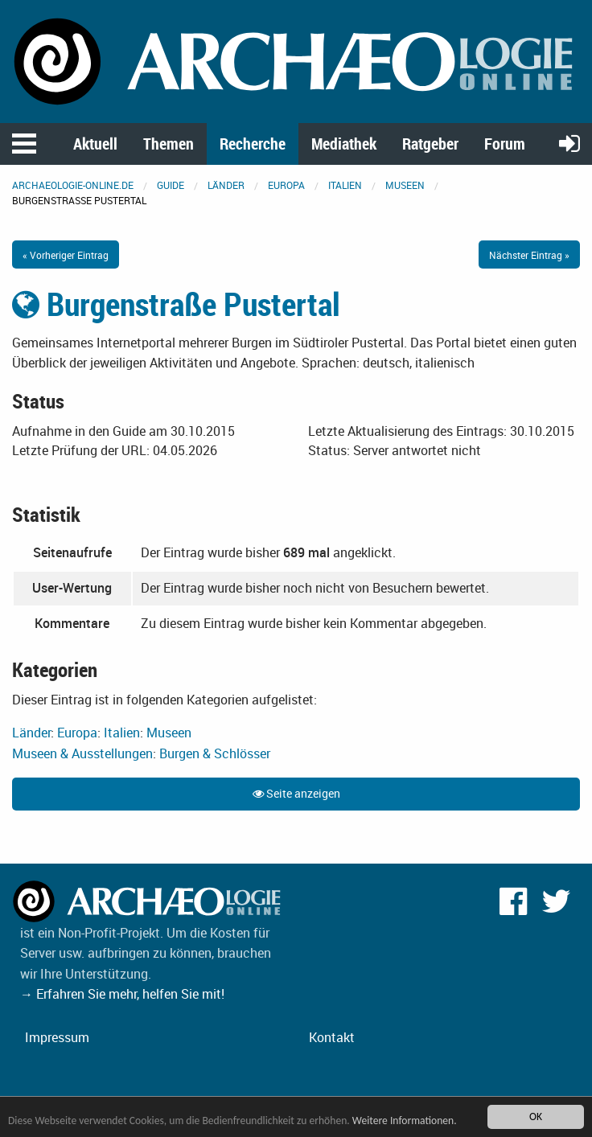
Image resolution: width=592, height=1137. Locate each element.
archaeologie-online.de (73, 185)
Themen (168, 143)
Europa (286, 185)
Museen (405, 185)
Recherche (253, 143)
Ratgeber (430, 143)
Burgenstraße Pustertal (176, 304)
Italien (345, 185)
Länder (226, 185)
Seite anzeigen (296, 793)
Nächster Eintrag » (529, 254)
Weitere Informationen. (404, 1120)
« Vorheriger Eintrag (66, 254)
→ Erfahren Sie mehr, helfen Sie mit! (122, 994)
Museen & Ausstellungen (82, 753)
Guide (170, 185)
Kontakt (332, 1037)
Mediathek (343, 143)
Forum (504, 143)
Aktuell (95, 143)
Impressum (57, 1037)
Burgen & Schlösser (214, 753)
